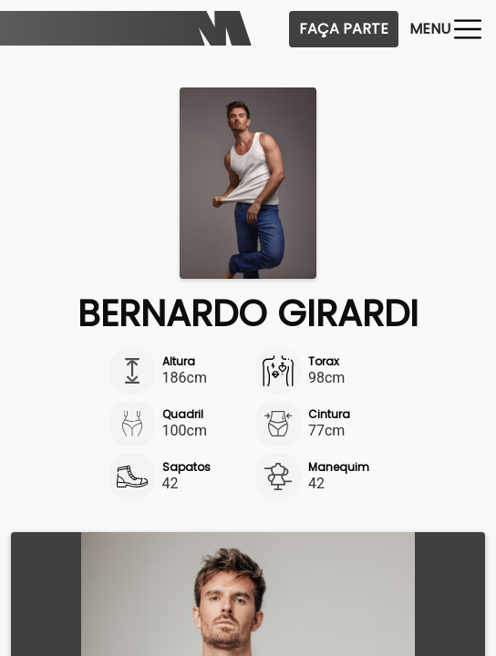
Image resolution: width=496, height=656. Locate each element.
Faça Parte (343, 28)
